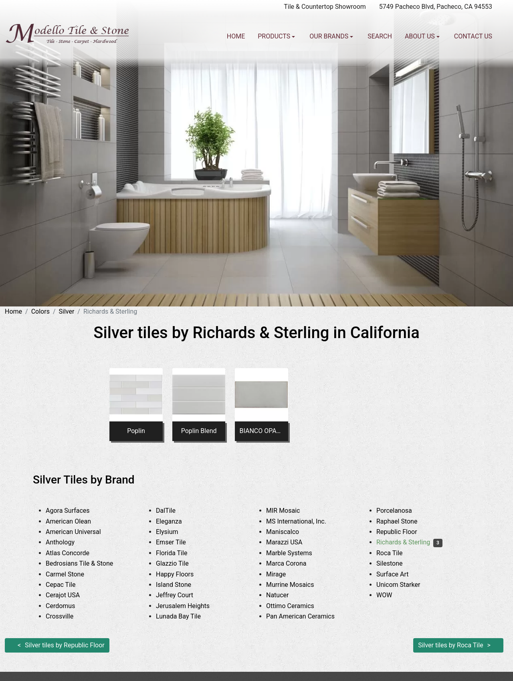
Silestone (395, 563)
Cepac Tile (67, 584)
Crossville (66, 616)
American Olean (76, 521)
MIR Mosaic (290, 510)
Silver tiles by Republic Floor (65, 645)
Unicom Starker (404, 584)
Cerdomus (68, 606)
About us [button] (420, 36)
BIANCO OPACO (262, 431)
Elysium (173, 532)
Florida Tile (179, 553)
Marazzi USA (290, 542)
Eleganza (176, 521)
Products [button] (275, 36)
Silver (67, 311)
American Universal (79, 532)
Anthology (67, 542)
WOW (390, 595)
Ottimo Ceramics (297, 606)
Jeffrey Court (181, 595)
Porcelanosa (401, 510)
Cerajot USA (69, 595)
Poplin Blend (199, 431)
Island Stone (181, 584)
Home (236, 36)
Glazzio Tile (180, 563)
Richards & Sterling (409, 542)
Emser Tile (180, 542)
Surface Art (400, 574)
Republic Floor (402, 532)
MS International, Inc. (303, 521)
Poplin (136, 431)
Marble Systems (296, 553)
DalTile (173, 510)
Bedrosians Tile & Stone (87, 563)
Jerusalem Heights (189, 606)
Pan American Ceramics (307, 616)
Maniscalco (288, 532)
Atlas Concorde (75, 553)
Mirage (283, 574)
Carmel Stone (71, 574)
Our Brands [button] (329, 36)
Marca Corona (292, 563)
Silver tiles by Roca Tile (450, 645)
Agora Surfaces (74, 510)
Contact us (473, 36)
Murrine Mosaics (296, 584)
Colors (40, 311)
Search (380, 36)
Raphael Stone (403, 521)
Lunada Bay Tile (187, 616)
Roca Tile (395, 553)
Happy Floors (182, 574)
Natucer (283, 595)
